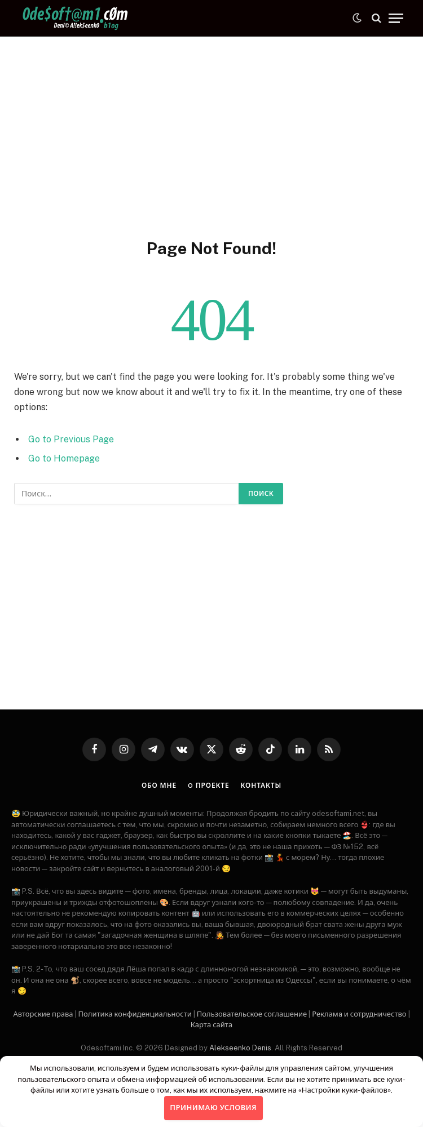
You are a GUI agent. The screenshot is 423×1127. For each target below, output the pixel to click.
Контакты (261, 785)
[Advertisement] (211, 135)
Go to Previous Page (71, 439)
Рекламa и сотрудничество (359, 1014)
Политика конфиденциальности (135, 1014)
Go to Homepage (64, 458)
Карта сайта (211, 1024)
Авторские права (43, 1014)
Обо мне (159, 785)
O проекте (208, 785)
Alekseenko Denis (240, 1048)
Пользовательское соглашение (252, 1014)
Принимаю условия (213, 1107)
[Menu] (396, 18)
